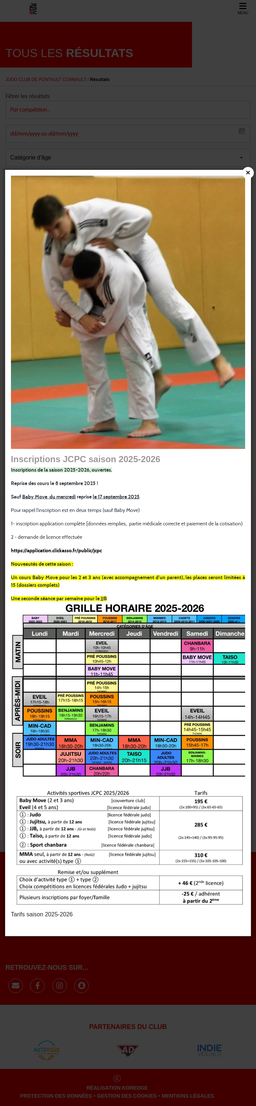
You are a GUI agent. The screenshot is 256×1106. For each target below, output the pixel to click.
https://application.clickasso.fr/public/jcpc (56, 550)
